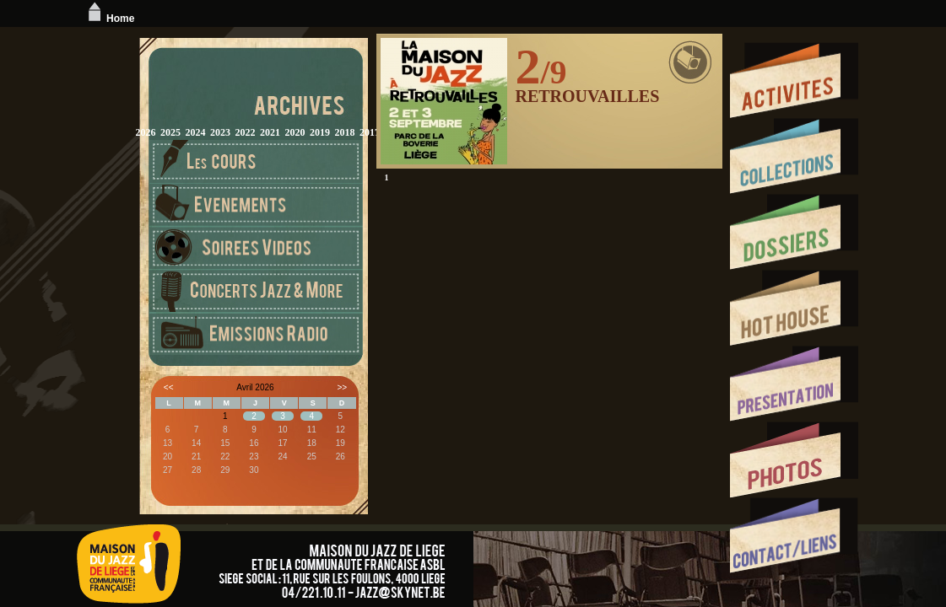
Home (109, 18)
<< (169, 387)
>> (342, 387)
